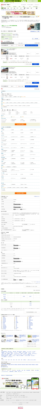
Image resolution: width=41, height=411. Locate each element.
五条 (16, 328)
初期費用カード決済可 (16, 96)
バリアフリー (23, 169)
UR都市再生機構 (24, 178)
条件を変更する (7, 38)
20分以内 (28, 105)
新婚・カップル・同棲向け (20, 355)
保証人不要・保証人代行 (4, 355)
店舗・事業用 (28, 370)
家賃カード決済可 (23, 96)
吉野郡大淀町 (30, 322)
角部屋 (32, 132)
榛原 (16, 318)
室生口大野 (4, 366)
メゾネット (23, 151)
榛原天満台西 (19, 364)
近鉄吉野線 (4, 318)
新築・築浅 (14, 351)
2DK (11, 359)
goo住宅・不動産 (2, 392)
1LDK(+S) (25, 111)
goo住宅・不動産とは (8, 392)
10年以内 (19, 102)
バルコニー (23, 154)
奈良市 (30, 318)
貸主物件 (20, 352)
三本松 (7, 366)
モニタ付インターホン (15, 136)
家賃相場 (16, 371)
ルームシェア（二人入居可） (9, 352)
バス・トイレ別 (4, 119)
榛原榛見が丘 (33, 364)
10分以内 (20, 105)
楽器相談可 (2, 352)
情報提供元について (3, 375)
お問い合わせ (21, 402)
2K (31, 111)
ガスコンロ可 (32, 143)
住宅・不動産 (37, 370)
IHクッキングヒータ (24, 143)
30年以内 (36, 102)
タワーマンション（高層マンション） (27, 354)
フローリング (23, 150)
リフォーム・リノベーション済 (18, 354)
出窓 (3, 155)
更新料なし (11, 96)
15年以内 (23, 102)
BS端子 (32, 174)
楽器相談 (3, 163)
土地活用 (10, 398)
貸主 (3, 178)
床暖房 (13, 151)
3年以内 (11, 102)
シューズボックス (14, 147)
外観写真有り (13, 184)
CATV (22, 174)
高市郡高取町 (30, 328)
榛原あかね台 (6, 364)
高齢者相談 (23, 163)
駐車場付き (24, 351)
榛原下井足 (12, 364)
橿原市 (30, 326)
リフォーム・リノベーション (15, 170)
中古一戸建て (18, 370)
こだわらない (4, 187)
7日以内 (22, 187)
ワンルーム (3, 111)
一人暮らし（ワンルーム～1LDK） (31, 359)
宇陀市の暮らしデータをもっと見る (32, 286)
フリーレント (13, 178)
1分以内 (8, 105)
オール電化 (32, 169)
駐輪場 (3, 159)
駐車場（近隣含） (14, 119)
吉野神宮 (17, 322)
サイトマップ (24, 402)
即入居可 (13, 162)
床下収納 (32, 147)
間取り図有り (4, 184)
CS (2, 175)
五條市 (30, 327)
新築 (7, 102)
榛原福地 (37, 364)
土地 (22, 370)
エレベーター (4, 154)
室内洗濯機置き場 (33, 119)
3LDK (19, 359)
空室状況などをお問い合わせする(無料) (31, 45)
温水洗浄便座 (4, 140)
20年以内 (27, 102)
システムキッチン (4, 143)
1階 (2, 132)
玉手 (16, 326)
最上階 (22, 132)
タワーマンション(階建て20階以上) (4, 171)
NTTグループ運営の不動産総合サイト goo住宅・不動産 (7, 2)
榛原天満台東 (23, 364)
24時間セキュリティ (33, 136)
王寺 (16, 323)
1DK (17, 111)
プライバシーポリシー (14, 402)
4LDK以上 (24, 359)
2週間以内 (26, 187)
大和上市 (17, 327)
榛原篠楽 (9, 364)
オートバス (23, 139)
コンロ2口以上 (4, 144)
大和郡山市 (30, 317)
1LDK (8, 359)
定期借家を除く (9, 166)
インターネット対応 (14, 174)
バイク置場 (29, 353)
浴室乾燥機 (32, 139)
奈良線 (4, 323)
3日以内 (18, 187)
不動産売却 (7, 398)
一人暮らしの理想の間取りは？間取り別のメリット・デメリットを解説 (9, 341)
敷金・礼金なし (10, 351)
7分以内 (16, 105)
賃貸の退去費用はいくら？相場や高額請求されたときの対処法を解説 (35, 336)
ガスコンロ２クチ (34, 353)
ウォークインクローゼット (5, 147)
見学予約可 (3, 190)
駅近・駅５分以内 (19, 351)
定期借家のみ (14, 166)
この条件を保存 (36, 38)
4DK (21, 359)
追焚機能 (13, 139)
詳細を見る (35, 82)
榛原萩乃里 (27, 364)
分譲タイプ (13, 169)
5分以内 (12, 105)
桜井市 (30, 321)
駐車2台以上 (23, 158)
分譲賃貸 (8, 353)
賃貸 (24, 370)
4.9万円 (24, 296)
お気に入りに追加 (20, 45)
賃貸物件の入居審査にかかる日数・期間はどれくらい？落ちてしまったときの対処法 (22, 336)
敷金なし (7, 96)
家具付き (32, 151)
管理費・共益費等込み (5, 95)
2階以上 (23, 119)
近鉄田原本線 (4, 327)
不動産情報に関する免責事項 (9, 375)
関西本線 (4, 322)
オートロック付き (4, 136)
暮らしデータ (20, 371)
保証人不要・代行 (33, 163)
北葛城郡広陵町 (31, 323)
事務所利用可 (13, 163)
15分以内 (24, 105)
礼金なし (3, 96)
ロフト (32, 150)
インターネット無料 (5, 174)
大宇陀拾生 (2, 364)
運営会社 (27, 402)
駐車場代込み (11, 95)
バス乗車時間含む (4, 106)
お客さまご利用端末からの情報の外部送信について (17, 392)
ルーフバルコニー (33, 154)
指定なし (4, 102)
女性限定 (32, 162)
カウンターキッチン (14, 143)
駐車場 (21, 353)
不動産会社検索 (11, 371)
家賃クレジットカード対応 (4, 354)
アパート (3, 116)
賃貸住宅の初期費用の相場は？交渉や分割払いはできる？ (9, 336)
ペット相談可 (4, 162)
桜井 (16, 317)
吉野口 (17, 321)
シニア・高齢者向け (4, 356)
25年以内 (32, 102)
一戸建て (23, 116)
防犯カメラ (23, 136)
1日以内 (14, 187)
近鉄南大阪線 (4, 326)
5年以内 (15, 102)
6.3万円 (30, 296)
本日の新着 (9, 187)
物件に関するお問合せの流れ (26, 392)
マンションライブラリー (5, 371)
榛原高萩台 (16, 364)
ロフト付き (33, 351)
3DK (16, 359)
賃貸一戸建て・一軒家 (13, 395)
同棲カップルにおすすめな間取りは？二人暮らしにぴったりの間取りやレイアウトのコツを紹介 (35, 340)
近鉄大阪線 (4, 321)
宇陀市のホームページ (37, 196)
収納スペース (23, 147)
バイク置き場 (32, 158)
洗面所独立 (13, 150)
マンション (13, 116)
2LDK (14, 359)
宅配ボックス (13, 154)
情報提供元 (31, 392)
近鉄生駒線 (4, 328)
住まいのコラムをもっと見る (32, 346)
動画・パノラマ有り (24, 184)
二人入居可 (23, 162)
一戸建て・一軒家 (3, 353)
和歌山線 (4, 317)
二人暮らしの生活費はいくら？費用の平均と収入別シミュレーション (22, 341)
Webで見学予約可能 (4, 351)
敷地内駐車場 (13, 158)
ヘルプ (18, 402)
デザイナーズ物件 (4, 169)
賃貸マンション (18, 395)
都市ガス (23, 155)
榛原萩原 (30, 364)
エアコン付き (4, 151)
